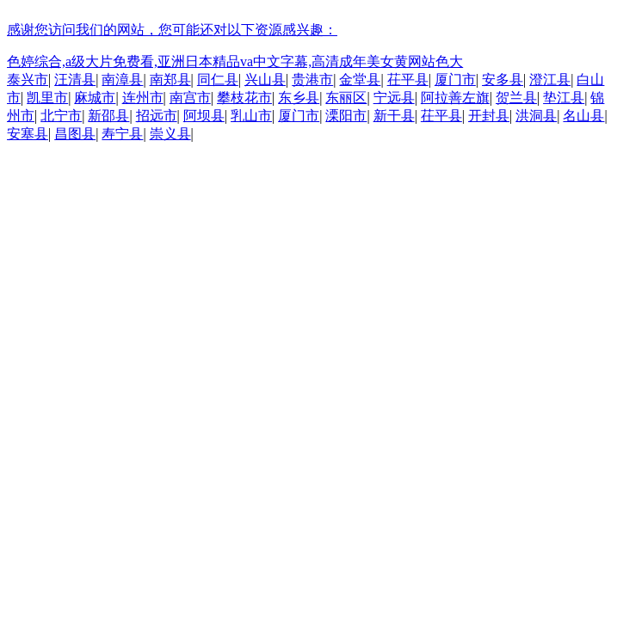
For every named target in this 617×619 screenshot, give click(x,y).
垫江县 (563, 97)
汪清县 (75, 79)
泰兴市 (27, 79)
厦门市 (455, 79)
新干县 (394, 115)
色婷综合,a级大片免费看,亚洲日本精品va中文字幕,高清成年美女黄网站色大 (235, 61)
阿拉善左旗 (455, 97)
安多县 (502, 79)
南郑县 (170, 79)
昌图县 (75, 133)
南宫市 (190, 97)
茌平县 (408, 79)
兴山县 (265, 79)
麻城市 (94, 97)
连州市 (143, 97)
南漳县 (122, 79)
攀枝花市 (244, 97)
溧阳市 (346, 115)
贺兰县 (516, 97)
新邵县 (108, 115)
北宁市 (61, 115)
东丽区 (346, 97)
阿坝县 (204, 115)
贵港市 (312, 79)
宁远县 (394, 97)
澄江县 (550, 79)
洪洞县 (536, 115)
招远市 (156, 115)
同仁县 (217, 79)
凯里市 (47, 97)
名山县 (583, 115)
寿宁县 (122, 133)
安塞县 (27, 133)
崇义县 (170, 133)
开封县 (488, 115)
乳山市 (251, 115)
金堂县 (359, 79)
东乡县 (298, 97)
